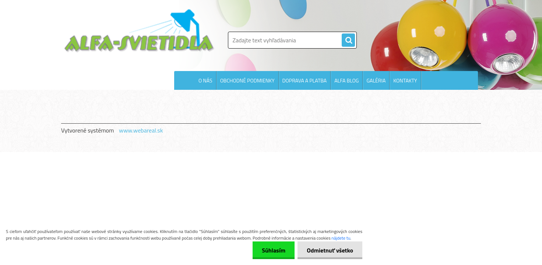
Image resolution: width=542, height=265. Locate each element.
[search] (348, 40)
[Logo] (139, 31)
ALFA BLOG (346, 80)
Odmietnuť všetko (330, 250)
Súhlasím (273, 250)
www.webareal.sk (141, 130)
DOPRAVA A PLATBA (304, 80)
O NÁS (205, 80)
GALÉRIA (376, 80)
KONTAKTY (405, 80)
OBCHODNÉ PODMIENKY (247, 80)
